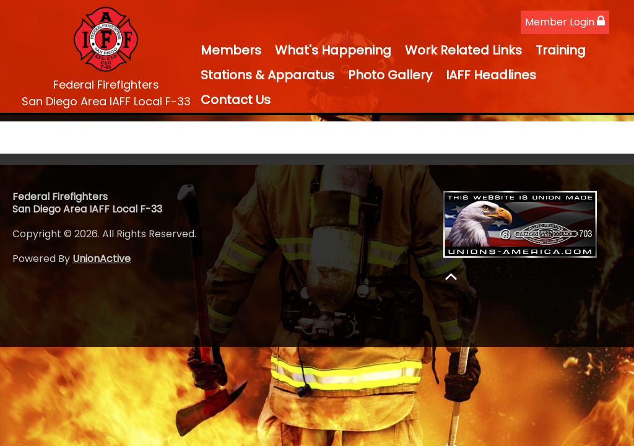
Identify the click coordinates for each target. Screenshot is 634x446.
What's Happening (333, 50)
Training (561, 50)
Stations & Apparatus (267, 75)
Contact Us (236, 99)
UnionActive (101, 258)
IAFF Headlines (491, 75)
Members (231, 50)
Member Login (565, 22)
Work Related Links (463, 50)
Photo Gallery (390, 75)
